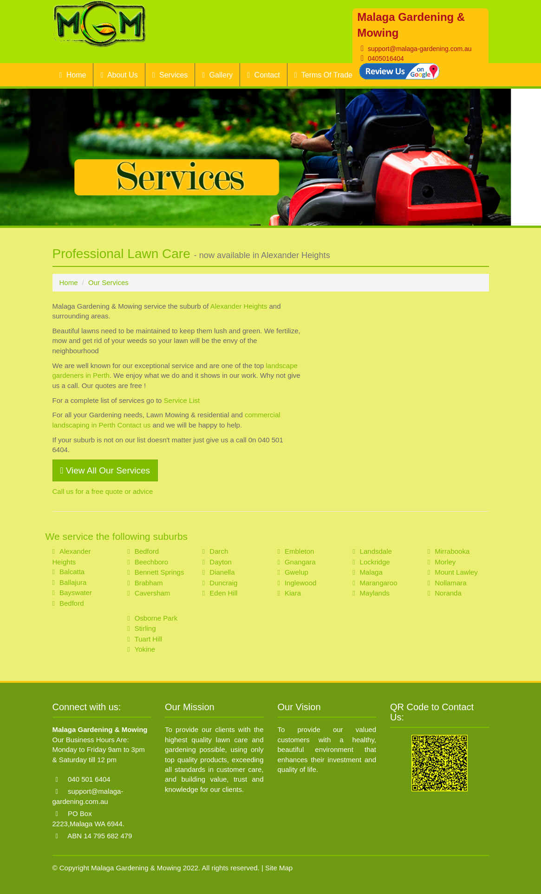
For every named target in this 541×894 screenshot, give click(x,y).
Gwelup (296, 572)
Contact (263, 75)
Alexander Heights (238, 306)
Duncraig (223, 583)
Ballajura (72, 582)
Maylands (375, 593)
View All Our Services (105, 470)
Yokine (145, 649)
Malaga (371, 572)
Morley (445, 562)
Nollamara (450, 583)
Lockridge (375, 562)
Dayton (220, 562)
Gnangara (300, 562)
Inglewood (300, 583)
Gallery (217, 75)
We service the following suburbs (117, 536)
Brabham (149, 583)
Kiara (293, 593)
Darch (218, 551)
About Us (118, 75)
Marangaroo (379, 583)
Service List (182, 400)
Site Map (279, 868)
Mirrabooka (452, 551)
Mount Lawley (456, 572)
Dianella (222, 572)
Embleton (299, 551)
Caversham (152, 593)
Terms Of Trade (323, 75)
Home (72, 75)
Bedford (71, 603)
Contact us (134, 425)
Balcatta (72, 572)
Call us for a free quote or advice (102, 491)
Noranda (448, 593)
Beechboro (152, 562)
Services (170, 75)
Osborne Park (156, 618)
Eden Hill (223, 593)
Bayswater (75, 592)
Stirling (145, 628)
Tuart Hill (148, 639)
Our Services (108, 282)
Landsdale (376, 551)
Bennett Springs (159, 572)
